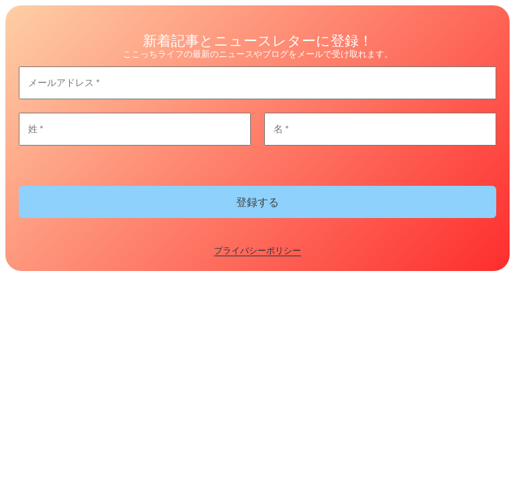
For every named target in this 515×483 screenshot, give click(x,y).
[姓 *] (135, 129)
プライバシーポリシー (257, 250)
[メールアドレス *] (257, 82)
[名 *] (380, 129)
